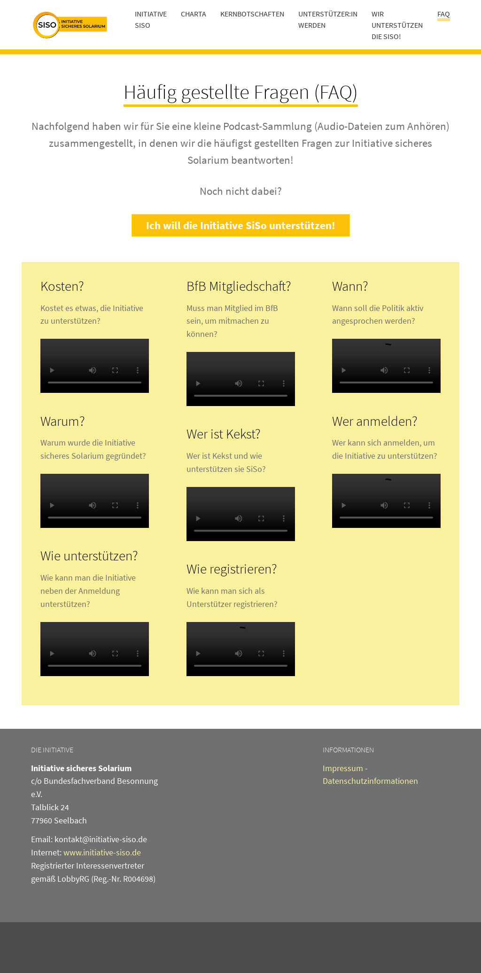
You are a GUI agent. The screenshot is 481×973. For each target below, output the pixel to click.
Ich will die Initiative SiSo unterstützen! (240, 225)
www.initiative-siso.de (102, 852)
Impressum (343, 768)
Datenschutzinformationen (370, 780)
